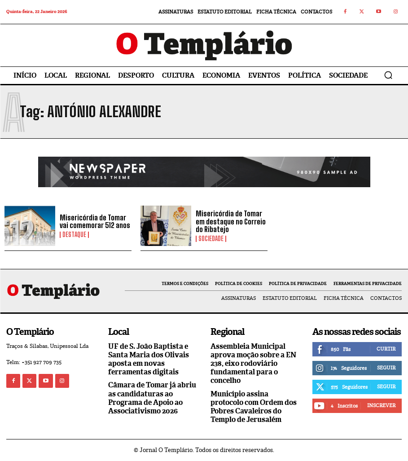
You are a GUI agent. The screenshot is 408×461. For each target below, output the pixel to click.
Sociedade (211, 239)
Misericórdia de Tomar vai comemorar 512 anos (95, 221)
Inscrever (381, 405)
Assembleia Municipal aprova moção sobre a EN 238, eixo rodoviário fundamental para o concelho (253, 364)
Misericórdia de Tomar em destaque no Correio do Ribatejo (231, 221)
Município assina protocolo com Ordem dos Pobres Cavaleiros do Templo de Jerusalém (254, 407)
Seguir (386, 367)
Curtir (386, 349)
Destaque (74, 235)
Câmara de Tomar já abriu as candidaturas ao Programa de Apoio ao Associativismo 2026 (152, 398)
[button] (388, 75)
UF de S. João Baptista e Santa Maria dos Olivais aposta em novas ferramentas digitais (148, 359)
